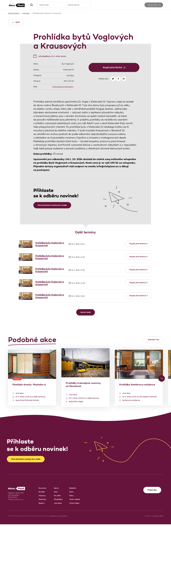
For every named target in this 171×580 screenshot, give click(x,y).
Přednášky (58, 555)
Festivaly (42, 555)
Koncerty (42, 544)
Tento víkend (74, 555)
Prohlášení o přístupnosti (58, 571)
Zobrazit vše (153, 395)
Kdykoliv (72, 544)
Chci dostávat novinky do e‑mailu (52, 261)
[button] (31, 5)
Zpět (16, 22)
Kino (56, 547)
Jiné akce (70, 131)
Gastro (41, 559)
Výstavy (42, 551)
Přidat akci (152, 546)
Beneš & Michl (158, 571)
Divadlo (42, 547)
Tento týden (74, 559)
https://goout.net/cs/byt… (63, 142)
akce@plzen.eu (18, 555)
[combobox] (50, 5)
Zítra (71, 551)
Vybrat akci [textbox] (44, 5)
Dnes (71, 547)
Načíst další (85, 368)
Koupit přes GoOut (114, 123)
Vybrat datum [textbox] (73, 5)
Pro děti (57, 551)
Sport (56, 544)
